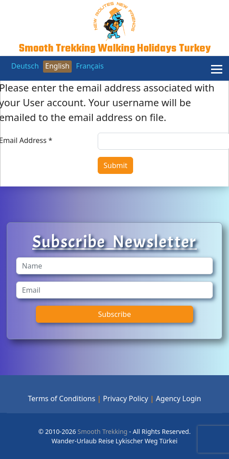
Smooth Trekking (101, 431)
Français (90, 66)
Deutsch (25, 66)
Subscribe (114, 314)
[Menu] (216, 69)
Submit (115, 165)
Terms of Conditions (61, 398)
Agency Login (178, 398)
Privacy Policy (125, 398)
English (57, 66)
